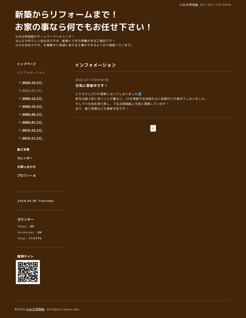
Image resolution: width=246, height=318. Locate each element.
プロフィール (26, 175)
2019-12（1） (32, 130)
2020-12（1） (32, 98)
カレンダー (25, 158)
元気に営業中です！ (91, 85)
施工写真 (23, 149)
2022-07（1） (32, 90)
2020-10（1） (32, 106)
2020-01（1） (32, 122)
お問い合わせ (26, 167)
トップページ (26, 64)
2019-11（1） (32, 138)
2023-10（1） (32, 82)
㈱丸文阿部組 (35, 309)
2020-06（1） (32, 114)
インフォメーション (31, 72)
